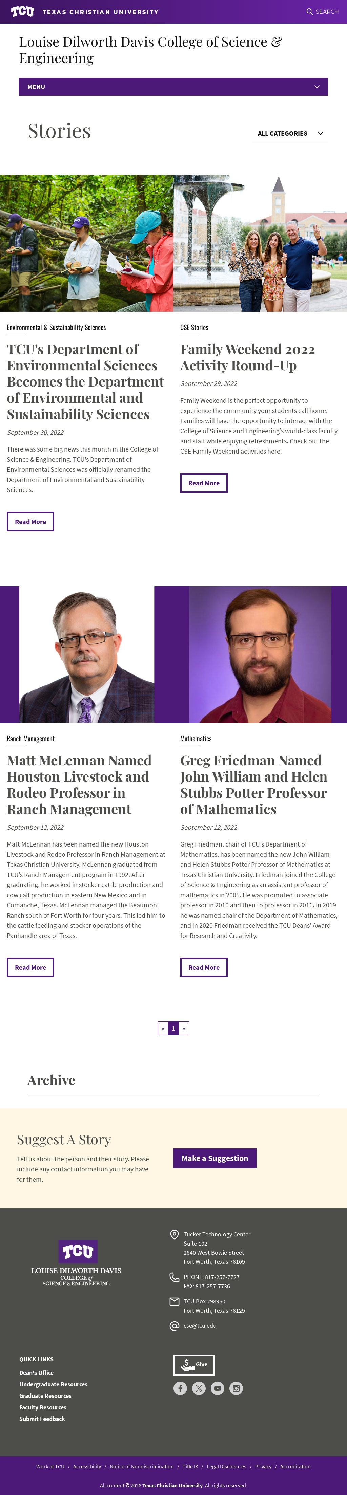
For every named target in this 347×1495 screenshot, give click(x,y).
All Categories (282, 133)
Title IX (190, 1466)
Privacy (263, 1466)
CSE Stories (194, 327)
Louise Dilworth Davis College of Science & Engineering (150, 49)
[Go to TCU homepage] (85, 12)
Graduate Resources (45, 1396)
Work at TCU (50, 1466)
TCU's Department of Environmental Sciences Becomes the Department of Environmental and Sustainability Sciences (85, 380)
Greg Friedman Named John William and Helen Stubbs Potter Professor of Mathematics (254, 784)
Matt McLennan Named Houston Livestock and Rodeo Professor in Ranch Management (79, 784)
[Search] (323, 12)
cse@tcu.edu (200, 1325)
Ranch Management (31, 738)
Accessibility (87, 1466)
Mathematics (195, 738)
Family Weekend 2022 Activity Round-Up (247, 356)
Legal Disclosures (226, 1466)
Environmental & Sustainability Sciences (56, 327)
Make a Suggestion (215, 1158)
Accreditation (295, 1466)
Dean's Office (36, 1373)
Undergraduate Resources (53, 1384)
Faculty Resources (42, 1407)
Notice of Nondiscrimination (142, 1466)
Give (194, 1365)
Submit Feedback (42, 1419)
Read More (30, 521)
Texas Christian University (172, 1485)
